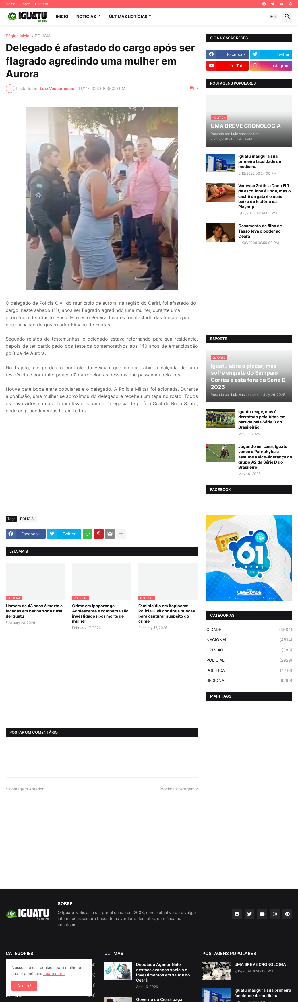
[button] (273, 16)
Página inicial (18, 36)
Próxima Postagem (177, 788)
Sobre (25, 4)
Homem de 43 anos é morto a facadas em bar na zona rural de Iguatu (34, 610)
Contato (41, 4)
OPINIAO (249, 650)
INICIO (62, 16)
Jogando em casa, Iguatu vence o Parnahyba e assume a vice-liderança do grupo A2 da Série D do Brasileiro (265, 457)
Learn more (54, 973)
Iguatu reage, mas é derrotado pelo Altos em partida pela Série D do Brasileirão (262, 419)
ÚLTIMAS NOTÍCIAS (128, 16)
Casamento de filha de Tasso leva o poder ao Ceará (260, 231)
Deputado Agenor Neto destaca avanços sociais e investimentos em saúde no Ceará (163, 972)
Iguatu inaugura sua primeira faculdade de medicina (259, 161)
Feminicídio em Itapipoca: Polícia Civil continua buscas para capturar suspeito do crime (166, 613)
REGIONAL (249, 680)
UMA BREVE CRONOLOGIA (260, 964)
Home (10, 4)
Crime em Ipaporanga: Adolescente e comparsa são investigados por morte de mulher (100, 613)
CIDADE (249, 629)
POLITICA (249, 670)
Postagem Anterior (26, 788)
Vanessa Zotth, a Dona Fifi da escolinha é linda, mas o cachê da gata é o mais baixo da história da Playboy (264, 196)
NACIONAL (249, 640)
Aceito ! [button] (24, 985)
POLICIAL (44, 36)
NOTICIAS (86, 16)
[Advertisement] (102, 469)
